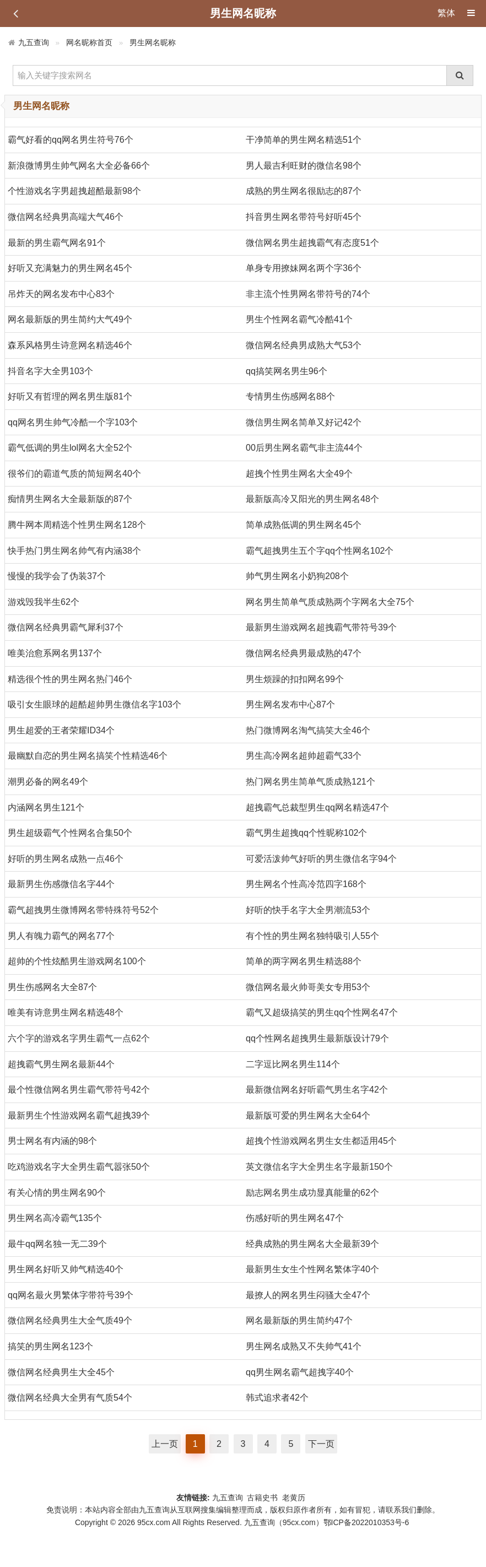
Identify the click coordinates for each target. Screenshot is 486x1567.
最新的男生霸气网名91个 (57, 242)
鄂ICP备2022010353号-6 (366, 1522)
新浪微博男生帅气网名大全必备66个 (79, 165)
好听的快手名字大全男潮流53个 (308, 910)
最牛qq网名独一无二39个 (57, 1244)
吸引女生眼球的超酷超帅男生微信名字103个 (94, 704)
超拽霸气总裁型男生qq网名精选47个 (317, 807)
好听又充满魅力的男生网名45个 (70, 268)
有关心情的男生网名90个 (57, 1192)
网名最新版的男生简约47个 (299, 1320)
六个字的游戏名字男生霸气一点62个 (79, 1038)
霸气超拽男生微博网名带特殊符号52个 (83, 910)
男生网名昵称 (152, 43)
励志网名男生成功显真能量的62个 (312, 1192)
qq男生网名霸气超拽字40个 (300, 1372)
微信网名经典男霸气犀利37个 (65, 627)
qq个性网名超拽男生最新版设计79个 (317, 1038)
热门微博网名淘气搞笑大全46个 (308, 730)
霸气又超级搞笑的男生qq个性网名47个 (322, 1012)
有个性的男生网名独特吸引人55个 (312, 936)
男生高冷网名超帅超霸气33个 (303, 755)
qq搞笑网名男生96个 (286, 371)
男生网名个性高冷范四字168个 (306, 884)
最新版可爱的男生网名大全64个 (308, 1115)
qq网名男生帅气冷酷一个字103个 (73, 422)
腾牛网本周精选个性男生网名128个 (77, 524)
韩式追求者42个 (277, 1397)
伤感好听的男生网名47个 (295, 1218)
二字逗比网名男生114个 (293, 1064)
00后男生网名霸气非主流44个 (304, 447)
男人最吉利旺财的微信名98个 (303, 165)
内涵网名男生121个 (46, 807)
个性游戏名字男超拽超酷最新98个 (74, 191)
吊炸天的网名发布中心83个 (61, 294)
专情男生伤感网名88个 (290, 396)
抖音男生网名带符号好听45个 (303, 216)
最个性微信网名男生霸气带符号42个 (79, 1089)
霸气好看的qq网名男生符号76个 (70, 139)
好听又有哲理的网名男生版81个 (70, 396)
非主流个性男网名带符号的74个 (308, 294)
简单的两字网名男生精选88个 (303, 961)
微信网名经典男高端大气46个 (65, 216)
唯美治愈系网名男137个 (55, 653)
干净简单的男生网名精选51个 (303, 139)
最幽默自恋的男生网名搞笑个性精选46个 (88, 755)
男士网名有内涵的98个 (52, 1140)
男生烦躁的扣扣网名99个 (295, 679)
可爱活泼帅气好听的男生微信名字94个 (321, 858)
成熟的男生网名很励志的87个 (303, 191)
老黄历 (294, 1497)
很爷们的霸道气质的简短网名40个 (74, 473)
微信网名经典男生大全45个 (61, 1372)
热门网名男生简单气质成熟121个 (310, 781)
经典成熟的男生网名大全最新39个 (312, 1244)
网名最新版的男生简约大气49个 (70, 319)
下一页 (321, 1444)
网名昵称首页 (89, 43)
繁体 (446, 13)
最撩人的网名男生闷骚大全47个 (308, 1295)
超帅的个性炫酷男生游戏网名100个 (77, 961)
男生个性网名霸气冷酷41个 (299, 319)
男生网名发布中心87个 (290, 704)
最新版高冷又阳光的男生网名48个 (312, 499)
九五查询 (33, 43)
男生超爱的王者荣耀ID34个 (61, 730)
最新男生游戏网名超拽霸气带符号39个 (321, 627)
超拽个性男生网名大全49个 (299, 473)
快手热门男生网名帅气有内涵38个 (74, 550)
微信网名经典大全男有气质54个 (70, 1397)
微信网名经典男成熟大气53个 (303, 345)
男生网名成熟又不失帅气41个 (303, 1346)
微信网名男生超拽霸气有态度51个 (312, 242)
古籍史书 (262, 1497)
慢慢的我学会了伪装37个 (57, 576)
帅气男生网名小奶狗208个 (297, 576)
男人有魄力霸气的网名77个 (61, 936)
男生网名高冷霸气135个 (55, 1218)
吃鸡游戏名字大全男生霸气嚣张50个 (79, 1166)
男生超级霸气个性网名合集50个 (70, 832)
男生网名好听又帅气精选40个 (65, 1269)
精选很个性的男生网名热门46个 (70, 679)
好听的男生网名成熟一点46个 (65, 858)
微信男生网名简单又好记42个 (303, 422)
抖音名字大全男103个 (50, 371)
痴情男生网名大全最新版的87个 (70, 499)
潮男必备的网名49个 (48, 781)
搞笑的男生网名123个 (50, 1346)
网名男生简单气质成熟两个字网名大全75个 (330, 602)
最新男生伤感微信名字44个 (61, 884)
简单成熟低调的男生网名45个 (303, 524)
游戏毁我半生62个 (43, 602)
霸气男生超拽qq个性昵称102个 (307, 832)
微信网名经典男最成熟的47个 (303, 653)
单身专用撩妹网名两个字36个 (303, 268)
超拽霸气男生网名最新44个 (61, 1064)
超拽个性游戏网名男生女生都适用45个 (321, 1140)
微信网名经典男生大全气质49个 (70, 1320)
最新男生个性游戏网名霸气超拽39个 (79, 1115)
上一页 (165, 1444)
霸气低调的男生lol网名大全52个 (70, 447)
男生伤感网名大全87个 (52, 987)
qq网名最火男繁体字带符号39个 (70, 1295)
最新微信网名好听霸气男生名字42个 (317, 1089)
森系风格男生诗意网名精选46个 (70, 345)
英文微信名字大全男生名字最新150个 (319, 1166)
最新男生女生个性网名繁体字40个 (312, 1269)
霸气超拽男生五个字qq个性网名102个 (320, 550)
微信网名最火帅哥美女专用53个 (308, 987)
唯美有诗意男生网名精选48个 (65, 1012)
